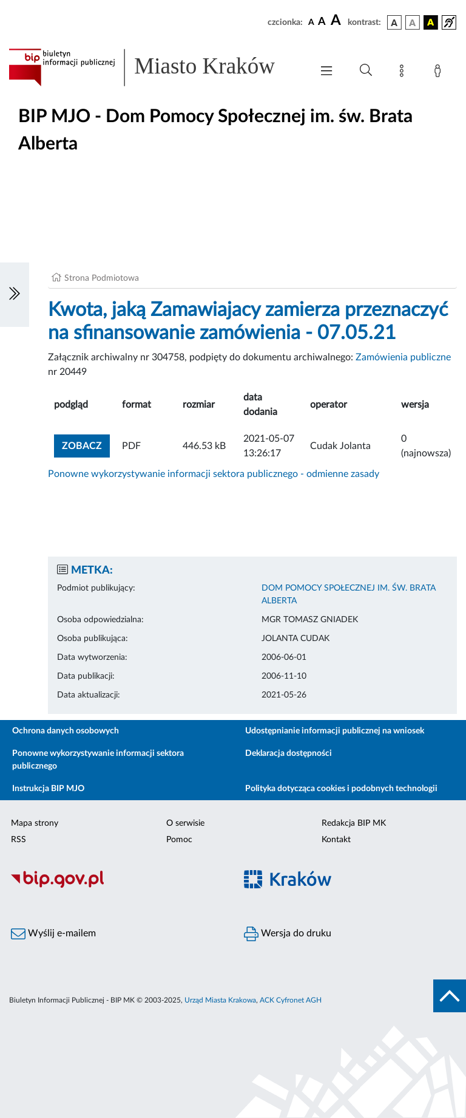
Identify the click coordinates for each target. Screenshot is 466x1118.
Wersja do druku (287, 934)
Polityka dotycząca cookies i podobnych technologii (341, 788)
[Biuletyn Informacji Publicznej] (116, 886)
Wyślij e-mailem (53, 934)
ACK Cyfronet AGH (291, 1000)
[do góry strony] (449, 995)
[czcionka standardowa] (311, 22)
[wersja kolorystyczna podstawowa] (394, 22)
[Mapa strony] (404, 73)
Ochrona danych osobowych (65, 731)
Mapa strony (34, 823)
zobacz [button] (86, 444)
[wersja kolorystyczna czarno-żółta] (431, 22)
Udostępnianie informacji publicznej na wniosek (334, 731)
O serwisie (185, 823)
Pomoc (179, 839)
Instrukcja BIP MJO (48, 788)
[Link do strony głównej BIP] (154, 67)
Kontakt (336, 839)
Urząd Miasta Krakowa (220, 1000)
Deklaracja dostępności (288, 753)
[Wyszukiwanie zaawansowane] (366, 70)
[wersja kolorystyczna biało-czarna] (412, 22)
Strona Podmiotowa (101, 278)
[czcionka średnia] (322, 22)
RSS (18, 839)
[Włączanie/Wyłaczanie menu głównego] (326, 72)
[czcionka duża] (337, 21)
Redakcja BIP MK (354, 823)
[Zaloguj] (439, 73)
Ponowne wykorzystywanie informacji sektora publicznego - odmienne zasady (213, 474)
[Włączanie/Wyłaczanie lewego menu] (14, 294)
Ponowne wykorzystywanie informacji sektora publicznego (98, 759)
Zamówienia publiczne (403, 357)
